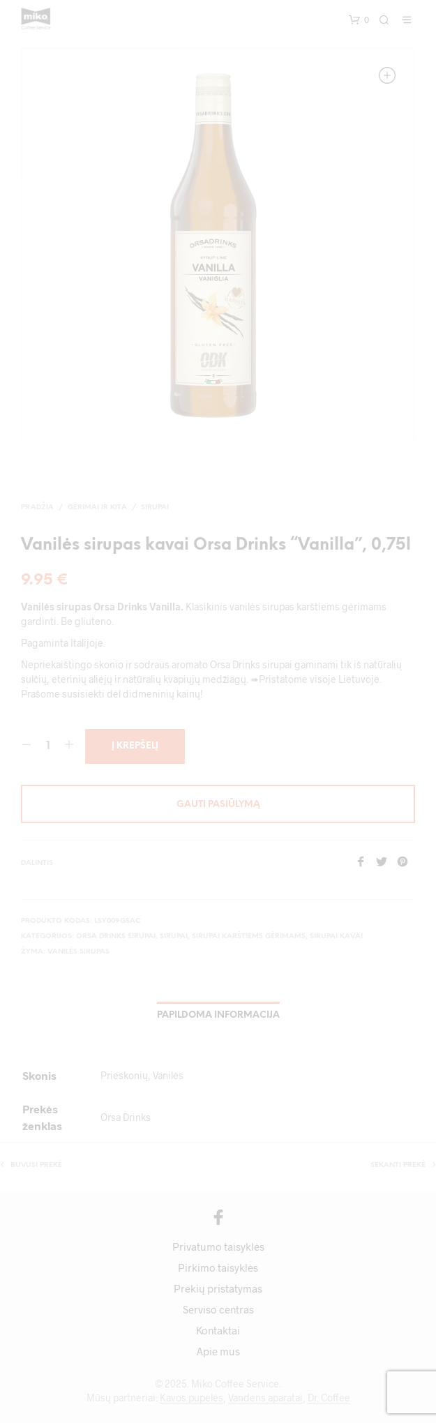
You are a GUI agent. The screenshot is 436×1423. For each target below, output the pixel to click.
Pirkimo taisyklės (218, 1267)
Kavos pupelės (191, 1397)
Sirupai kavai (336, 936)
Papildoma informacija (218, 1015)
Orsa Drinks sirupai (116, 936)
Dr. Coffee (329, 1397)
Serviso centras (218, 1309)
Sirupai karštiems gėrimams (249, 936)
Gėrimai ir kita (97, 507)
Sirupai (155, 507)
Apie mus (218, 1351)
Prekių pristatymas (218, 1288)
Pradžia (37, 507)
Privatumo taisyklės (218, 1246)
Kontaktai (218, 1330)
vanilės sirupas (78, 952)
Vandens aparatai (265, 1397)
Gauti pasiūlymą (218, 804)
